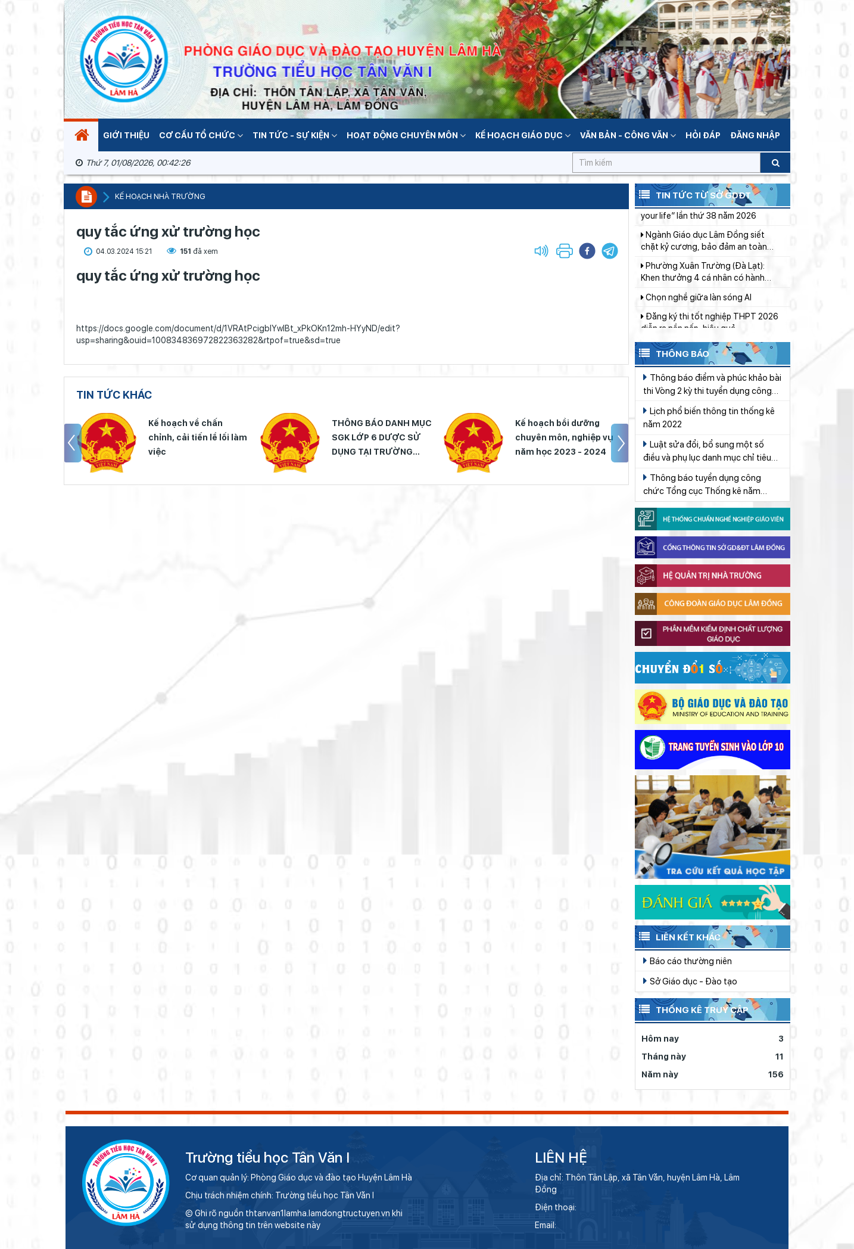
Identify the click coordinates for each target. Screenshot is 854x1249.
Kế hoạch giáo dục (523, 135)
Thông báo (672, 352)
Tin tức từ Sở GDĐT (693, 194)
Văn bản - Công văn (628, 135)
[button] (609, 251)
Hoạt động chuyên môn (406, 135)
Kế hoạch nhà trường (160, 196)
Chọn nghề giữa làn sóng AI (696, 306)
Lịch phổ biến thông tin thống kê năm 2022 (709, 417)
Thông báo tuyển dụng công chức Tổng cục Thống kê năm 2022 (702, 485)
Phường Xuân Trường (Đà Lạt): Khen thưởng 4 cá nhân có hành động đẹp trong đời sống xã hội (703, 281)
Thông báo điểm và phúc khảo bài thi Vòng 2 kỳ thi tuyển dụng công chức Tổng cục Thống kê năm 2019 (712, 384)
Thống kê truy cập (692, 1008)
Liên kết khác (678, 936)
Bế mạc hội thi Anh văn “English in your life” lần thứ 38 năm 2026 (706, 218)
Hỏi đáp (703, 135)
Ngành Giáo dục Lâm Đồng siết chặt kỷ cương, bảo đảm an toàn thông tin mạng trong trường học (705, 250)
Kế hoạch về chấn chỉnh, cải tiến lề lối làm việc (197, 437)
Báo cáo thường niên (687, 960)
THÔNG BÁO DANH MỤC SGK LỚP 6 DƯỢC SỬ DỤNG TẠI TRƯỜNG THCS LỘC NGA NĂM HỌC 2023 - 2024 (382, 438)
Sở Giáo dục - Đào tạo (690, 980)
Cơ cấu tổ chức (201, 135)
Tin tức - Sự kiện (295, 135)
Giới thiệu (126, 135)
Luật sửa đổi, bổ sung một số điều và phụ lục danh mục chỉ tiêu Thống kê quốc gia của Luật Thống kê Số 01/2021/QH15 (711, 451)
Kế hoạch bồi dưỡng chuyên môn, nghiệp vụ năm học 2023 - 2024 (564, 437)
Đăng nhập (755, 135)
